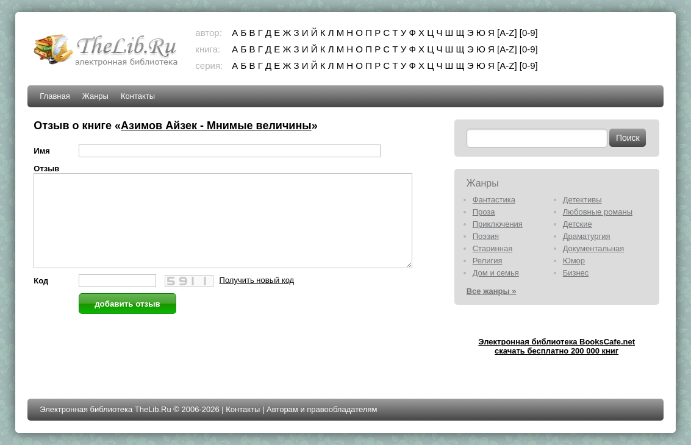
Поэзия (486, 236)
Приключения (498, 224)
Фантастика (494, 199)
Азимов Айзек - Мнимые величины (216, 125)
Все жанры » (492, 291)
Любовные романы (597, 211)
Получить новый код (257, 298)
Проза (484, 211)
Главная (55, 96)
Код (41, 299)
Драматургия (586, 236)
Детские (577, 224)
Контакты (138, 96)
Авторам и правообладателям (322, 409)
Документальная (594, 248)
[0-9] (529, 32)
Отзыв (46, 168)
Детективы (582, 199)
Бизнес (576, 272)
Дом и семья (496, 272)
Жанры (95, 96)
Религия (488, 260)
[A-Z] (507, 32)
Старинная (493, 248)
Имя (42, 150)
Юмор (574, 260)
